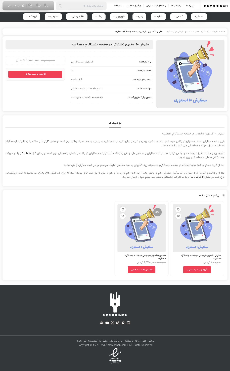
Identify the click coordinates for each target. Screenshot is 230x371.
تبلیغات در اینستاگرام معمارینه (206, 31)
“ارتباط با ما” (41, 141)
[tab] (115, 123)
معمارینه (92, 341)
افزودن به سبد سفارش (35, 74)
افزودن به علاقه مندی (172, 209)
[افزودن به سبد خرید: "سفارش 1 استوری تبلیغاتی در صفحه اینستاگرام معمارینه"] (190, 269)
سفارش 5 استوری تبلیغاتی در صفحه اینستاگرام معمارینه (136, 257)
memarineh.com (117, 345)
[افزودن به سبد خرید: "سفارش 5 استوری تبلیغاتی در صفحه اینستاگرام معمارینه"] (133, 269)
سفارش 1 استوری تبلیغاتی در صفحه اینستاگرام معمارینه (194, 257)
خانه (223, 31)
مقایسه (172, 216)
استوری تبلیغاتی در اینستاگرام (178, 31)
